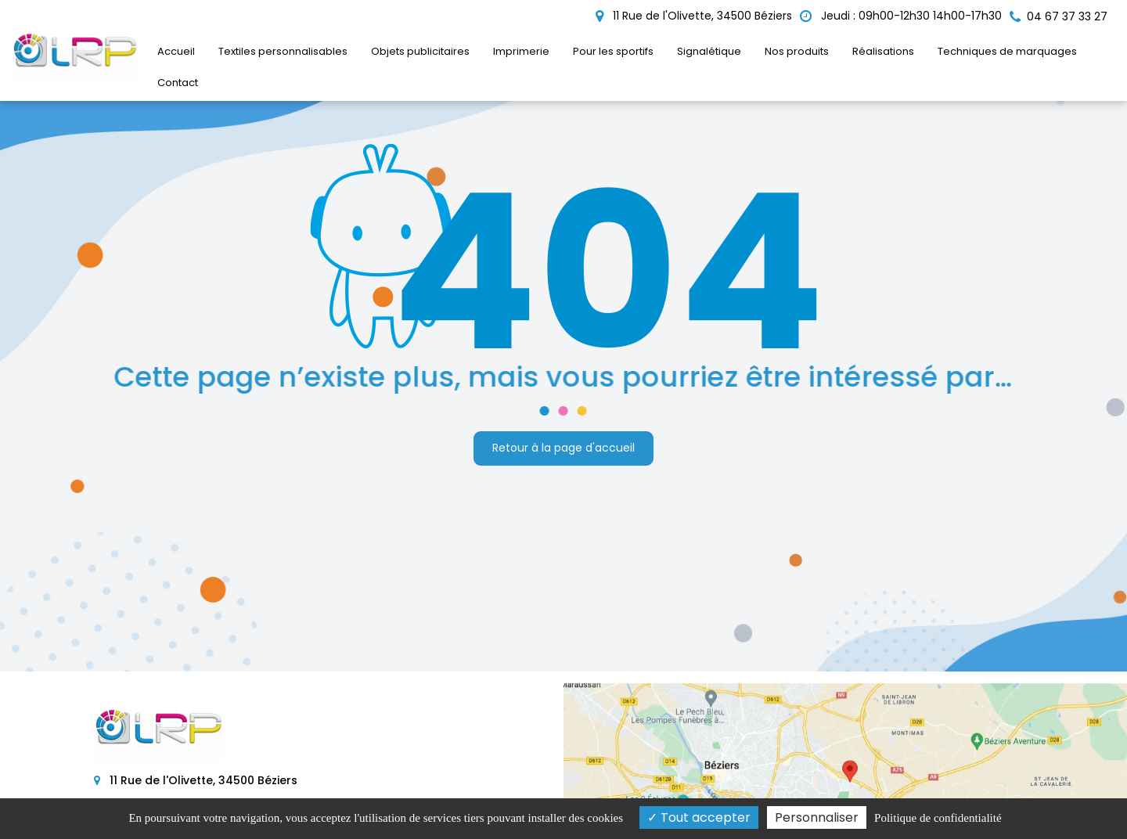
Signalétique (709, 51)
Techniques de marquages (1007, 51)
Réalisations (883, 51)
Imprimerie (521, 51)
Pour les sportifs (613, 51)
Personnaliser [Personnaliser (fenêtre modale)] (817, 817)
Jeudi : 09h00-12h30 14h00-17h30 (901, 15)
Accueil (176, 51)
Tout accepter (699, 817)
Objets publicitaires (420, 51)
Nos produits (797, 51)
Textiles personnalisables (282, 51)
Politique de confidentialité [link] (937, 818)
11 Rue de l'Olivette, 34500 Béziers (694, 15)
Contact (177, 82)
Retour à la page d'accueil (563, 448)
